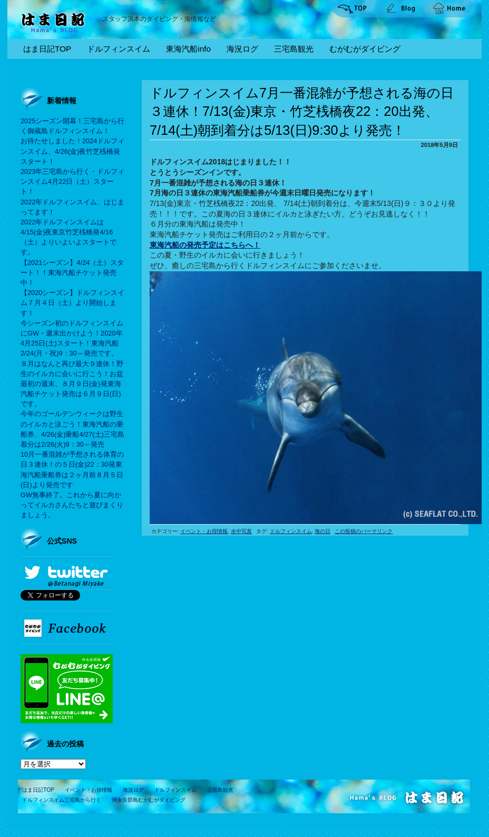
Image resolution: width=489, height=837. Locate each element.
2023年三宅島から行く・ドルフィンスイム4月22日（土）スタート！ (72, 181)
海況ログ (242, 48)
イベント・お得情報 (204, 531)
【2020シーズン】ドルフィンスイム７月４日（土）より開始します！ (72, 303)
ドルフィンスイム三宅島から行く (61, 800)
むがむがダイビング (364, 48)
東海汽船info (188, 48)
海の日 (322, 531)
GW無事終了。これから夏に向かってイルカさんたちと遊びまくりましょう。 (72, 505)
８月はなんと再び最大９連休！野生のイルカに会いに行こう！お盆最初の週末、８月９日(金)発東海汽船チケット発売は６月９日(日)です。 (72, 384)
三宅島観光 (294, 48)
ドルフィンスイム (118, 48)
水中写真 (241, 531)
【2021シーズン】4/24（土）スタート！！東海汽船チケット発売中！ (72, 273)
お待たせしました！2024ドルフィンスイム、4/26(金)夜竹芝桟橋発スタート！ (72, 151)
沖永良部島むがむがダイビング (148, 800)
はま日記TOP (47, 48)
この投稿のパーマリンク (364, 531)
